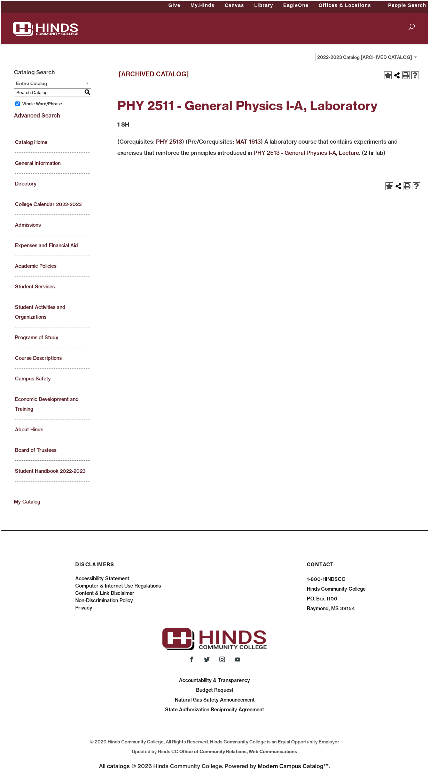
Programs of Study (36, 337)
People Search (407, 5)
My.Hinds (202, 5)
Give (174, 5)
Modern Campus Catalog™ (293, 766)
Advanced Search (37, 115)
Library (263, 5)
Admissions (28, 225)
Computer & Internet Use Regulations (118, 586)
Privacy (83, 608)
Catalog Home (31, 142)
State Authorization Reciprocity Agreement (214, 709)
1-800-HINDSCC (326, 579)
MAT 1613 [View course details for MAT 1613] (248, 141)
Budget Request (214, 690)
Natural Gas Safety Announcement (215, 700)
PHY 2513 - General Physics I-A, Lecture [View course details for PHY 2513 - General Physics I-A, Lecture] (306, 152)
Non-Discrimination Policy (104, 600)
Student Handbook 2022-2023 (50, 471)
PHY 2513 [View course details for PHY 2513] (169, 141)
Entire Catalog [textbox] (31, 83)
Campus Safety (33, 379)
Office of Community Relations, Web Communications (238, 751)
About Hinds (29, 429)
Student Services (35, 286)
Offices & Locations (345, 5)
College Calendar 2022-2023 (48, 204)
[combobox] (367, 57)
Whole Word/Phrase (42, 103)
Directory (26, 184)
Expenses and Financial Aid (46, 245)
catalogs (118, 766)
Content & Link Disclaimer (104, 593)
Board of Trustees (35, 450)
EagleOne (296, 5)
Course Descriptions (38, 358)
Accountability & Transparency (214, 680)
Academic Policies (35, 266)
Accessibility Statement (102, 578)
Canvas (234, 5)
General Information (38, 163)
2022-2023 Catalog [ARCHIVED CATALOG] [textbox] (364, 57)
